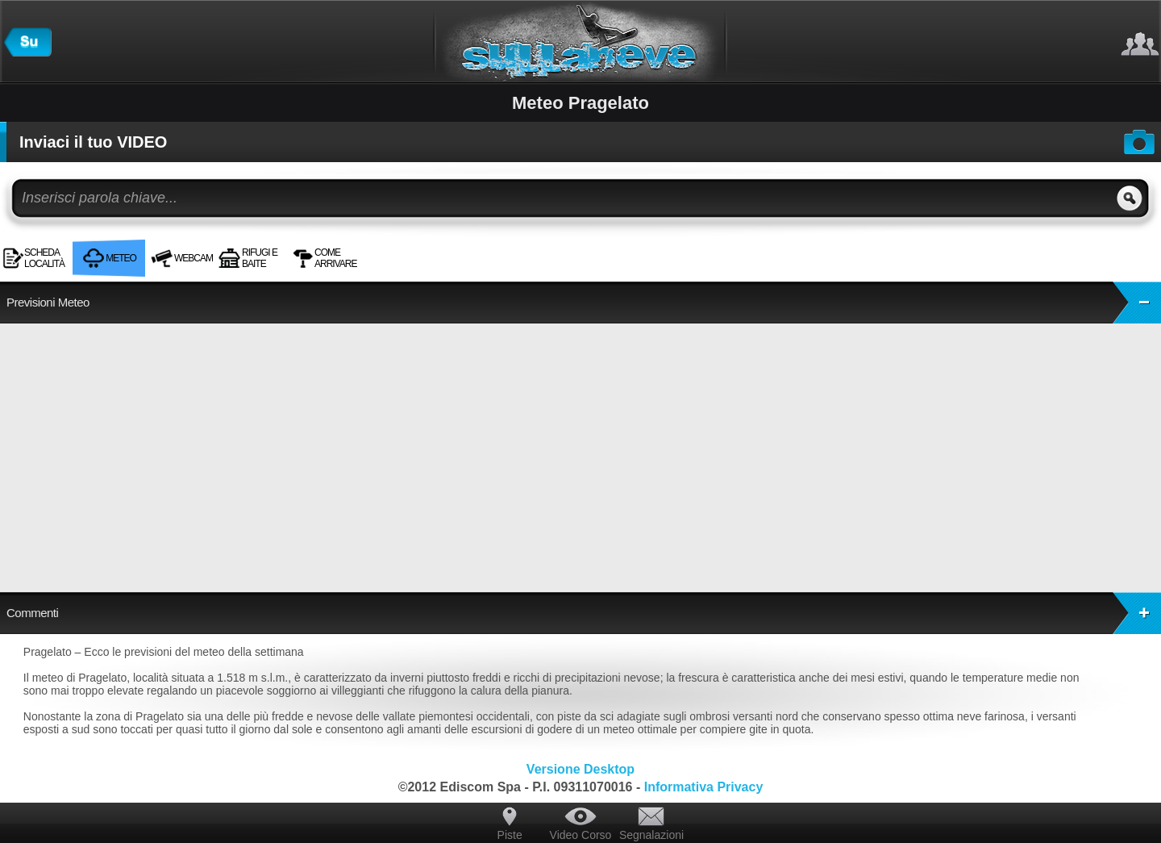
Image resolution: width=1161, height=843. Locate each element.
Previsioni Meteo (583, 302)
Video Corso (581, 834)
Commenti (583, 613)
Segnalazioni (651, 834)
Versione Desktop (580, 769)
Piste (509, 834)
